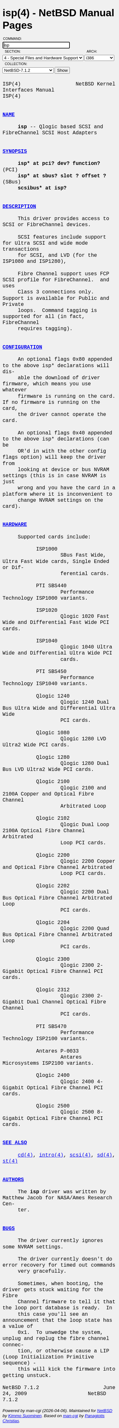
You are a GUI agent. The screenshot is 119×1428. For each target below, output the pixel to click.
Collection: (16, 64)
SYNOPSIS (15, 151)
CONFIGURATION (22, 347)
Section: (14, 51)
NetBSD (104, 1410)
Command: (14, 39)
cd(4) (25, 1155)
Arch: (95, 51)
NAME (9, 114)
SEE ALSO (15, 1142)
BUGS (9, 1228)
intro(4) (51, 1155)
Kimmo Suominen (25, 1415)
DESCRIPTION (19, 206)
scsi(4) (80, 1155)
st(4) (10, 1161)
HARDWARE (15, 524)
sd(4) (104, 1155)
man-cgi (70, 1415)
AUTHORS (13, 1179)
